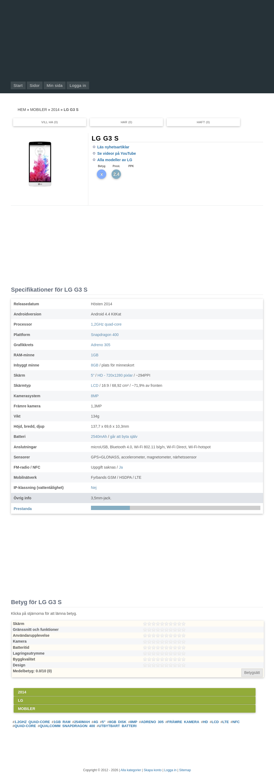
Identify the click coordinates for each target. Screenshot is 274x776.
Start (18, 85)
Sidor (35, 85)
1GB (94, 355)
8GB (94, 365)
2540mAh (99, 436)
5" (92, 375)
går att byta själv (123, 436)
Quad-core (25, 726)
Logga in (78, 85)
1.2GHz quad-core (32, 722)
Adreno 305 (100, 345)
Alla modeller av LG (114, 160)
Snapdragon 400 (105, 335)
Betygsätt (252, 672)
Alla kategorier (131, 770)
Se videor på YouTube (116, 153)
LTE (226, 722)
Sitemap (185, 770)
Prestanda (23, 509)
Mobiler (38, 109)
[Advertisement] (137, 40)
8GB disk (117, 722)
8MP (95, 396)
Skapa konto (153, 770)
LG (20, 700)
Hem (22, 109)
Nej (94, 487)
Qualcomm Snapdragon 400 (67, 726)
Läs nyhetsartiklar (113, 147)
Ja (121, 467)
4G (96, 722)
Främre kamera (183, 722)
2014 (55, 109)
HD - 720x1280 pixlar (115, 375)
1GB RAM (62, 722)
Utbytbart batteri (117, 726)
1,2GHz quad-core (106, 324)
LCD (94, 385)
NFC (236, 722)
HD (205, 722)
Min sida (55, 85)
